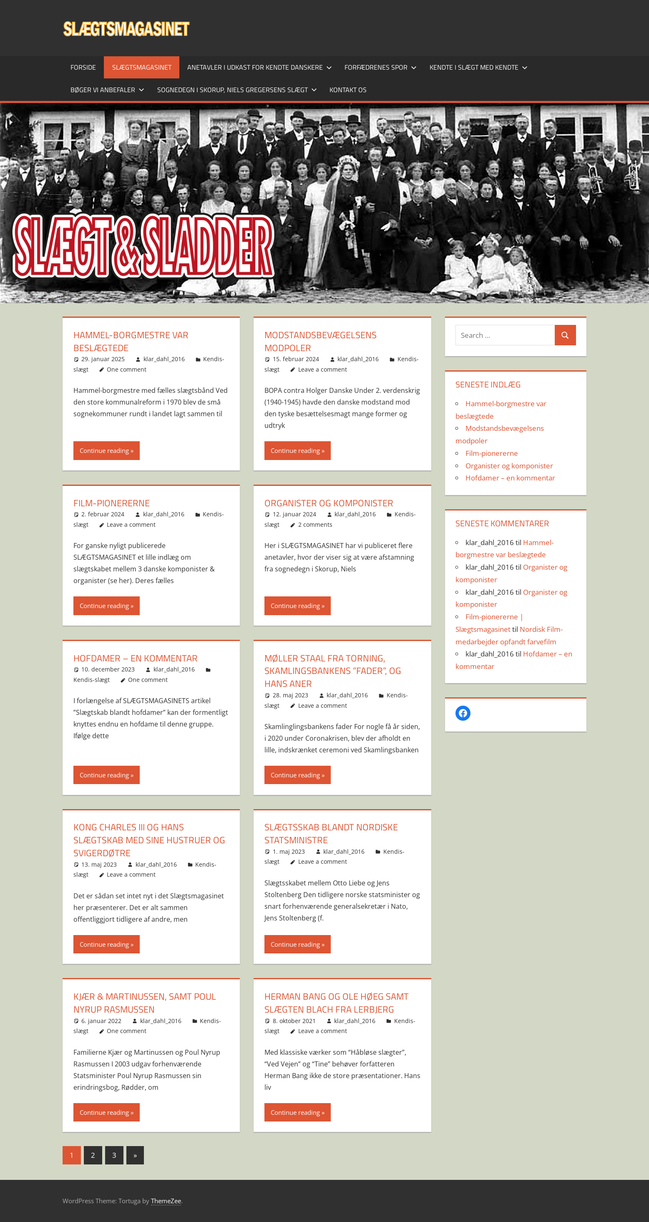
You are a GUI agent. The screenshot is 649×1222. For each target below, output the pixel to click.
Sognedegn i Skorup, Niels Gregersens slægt (237, 90)
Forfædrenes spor (381, 67)
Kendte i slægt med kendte (479, 67)
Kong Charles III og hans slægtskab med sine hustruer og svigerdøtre (149, 840)
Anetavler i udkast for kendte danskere (259, 67)
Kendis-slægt (91, 680)
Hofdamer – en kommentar (135, 658)
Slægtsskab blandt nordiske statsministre (331, 833)
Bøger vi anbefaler (107, 90)
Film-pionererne (111, 503)
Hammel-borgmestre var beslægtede (131, 341)
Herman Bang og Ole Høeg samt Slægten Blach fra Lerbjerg (336, 1002)
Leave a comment (322, 369)
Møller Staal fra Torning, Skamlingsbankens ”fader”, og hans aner (332, 671)
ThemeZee (166, 1201)
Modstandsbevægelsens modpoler (320, 341)
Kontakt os (348, 90)
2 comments (315, 524)
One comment (126, 369)
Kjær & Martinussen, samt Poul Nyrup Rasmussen (144, 1002)
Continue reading (104, 450)
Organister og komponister (328, 503)
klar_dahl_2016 (164, 359)
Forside (83, 67)
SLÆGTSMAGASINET (141, 67)
